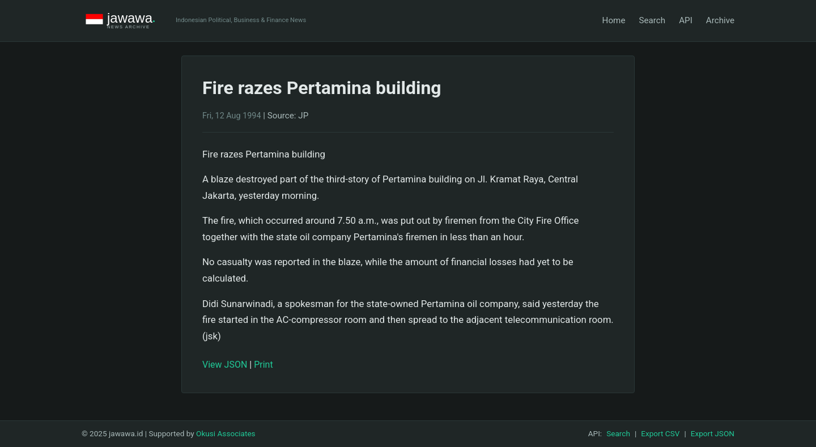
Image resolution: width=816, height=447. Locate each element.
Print (263, 364)
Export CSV (660, 433)
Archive (720, 20)
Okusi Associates (226, 433)
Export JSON (712, 433)
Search (652, 20)
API (685, 20)
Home (614, 20)
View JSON (224, 364)
